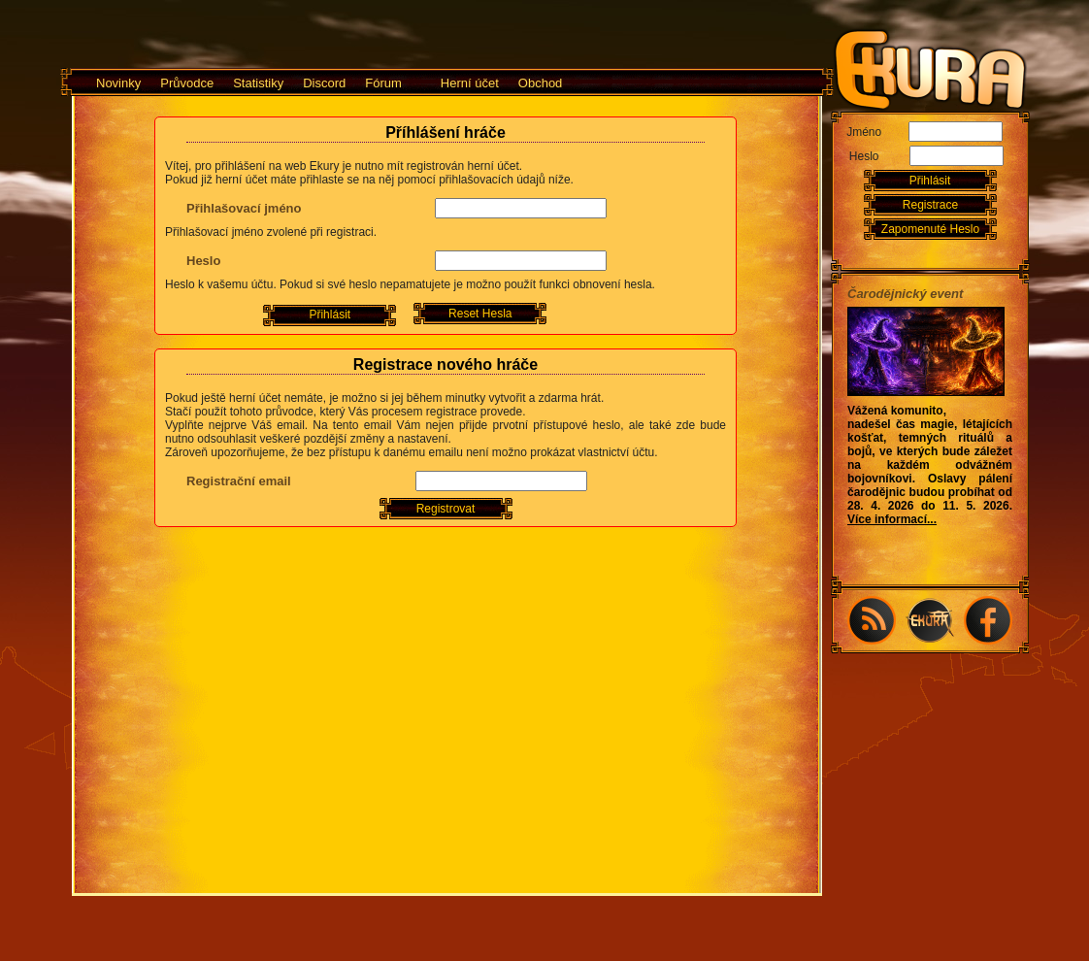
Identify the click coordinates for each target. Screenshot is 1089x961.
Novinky (118, 83)
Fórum (383, 83)
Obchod (540, 83)
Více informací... (892, 519)
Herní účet (470, 83)
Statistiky (258, 83)
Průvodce (187, 83)
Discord (324, 83)
